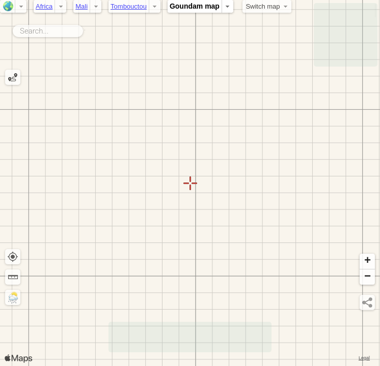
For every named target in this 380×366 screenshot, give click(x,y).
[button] (367, 261)
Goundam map (195, 6)
